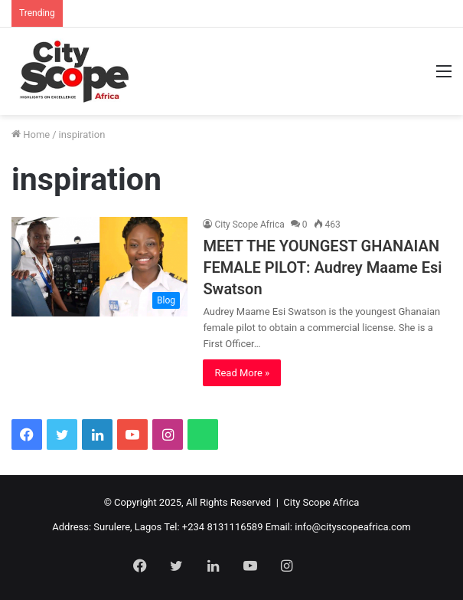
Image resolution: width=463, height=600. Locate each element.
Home (30, 134)
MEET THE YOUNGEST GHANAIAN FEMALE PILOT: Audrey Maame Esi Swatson (322, 267)
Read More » (241, 373)
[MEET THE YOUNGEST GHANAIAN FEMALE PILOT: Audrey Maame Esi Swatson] (99, 266)
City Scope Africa (249, 224)
